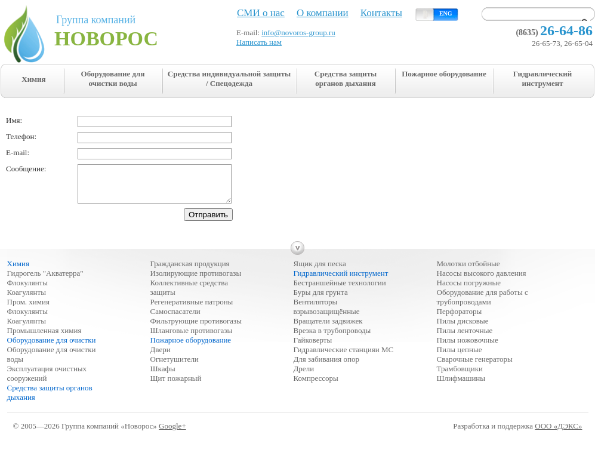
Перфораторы (459, 318)
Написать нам (259, 42)
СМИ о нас (261, 13)
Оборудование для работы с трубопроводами (482, 304)
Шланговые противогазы (191, 337)
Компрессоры (316, 385)
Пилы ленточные (465, 337)
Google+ (172, 433)
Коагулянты (26, 299)
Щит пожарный (176, 385)
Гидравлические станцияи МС (344, 356)
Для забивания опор (326, 366)
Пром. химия (28, 308)
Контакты (381, 13)
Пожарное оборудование (444, 73)
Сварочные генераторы (475, 366)
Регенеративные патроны (191, 308)
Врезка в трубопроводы (332, 337)
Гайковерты (313, 347)
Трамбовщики (460, 375)
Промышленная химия (44, 337)
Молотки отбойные (468, 270)
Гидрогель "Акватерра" (45, 280)
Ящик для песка (320, 270)
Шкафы (162, 375)
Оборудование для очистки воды (113, 78)
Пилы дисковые (463, 328)
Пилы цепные (459, 356)
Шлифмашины (461, 385)
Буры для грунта (321, 299)
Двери (160, 356)
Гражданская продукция (190, 270)
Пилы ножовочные (467, 347)
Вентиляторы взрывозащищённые (327, 313)
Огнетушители (174, 366)
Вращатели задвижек (328, 328)
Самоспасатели (175, 318)
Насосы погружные (469, 289)
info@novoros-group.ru (298, 32)
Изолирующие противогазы (196, 280)
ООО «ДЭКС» (558, 433)
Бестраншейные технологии (340, 289)
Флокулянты (27, 289)
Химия (33, 79)
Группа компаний (125, 32)
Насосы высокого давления (481, 280)
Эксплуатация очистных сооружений (47, 380)
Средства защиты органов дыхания (346, 78)
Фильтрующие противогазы (196, 328)
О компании (323, 13)
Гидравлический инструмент (542, 78)
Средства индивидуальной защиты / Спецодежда (229, 78)
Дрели (304, 375)
